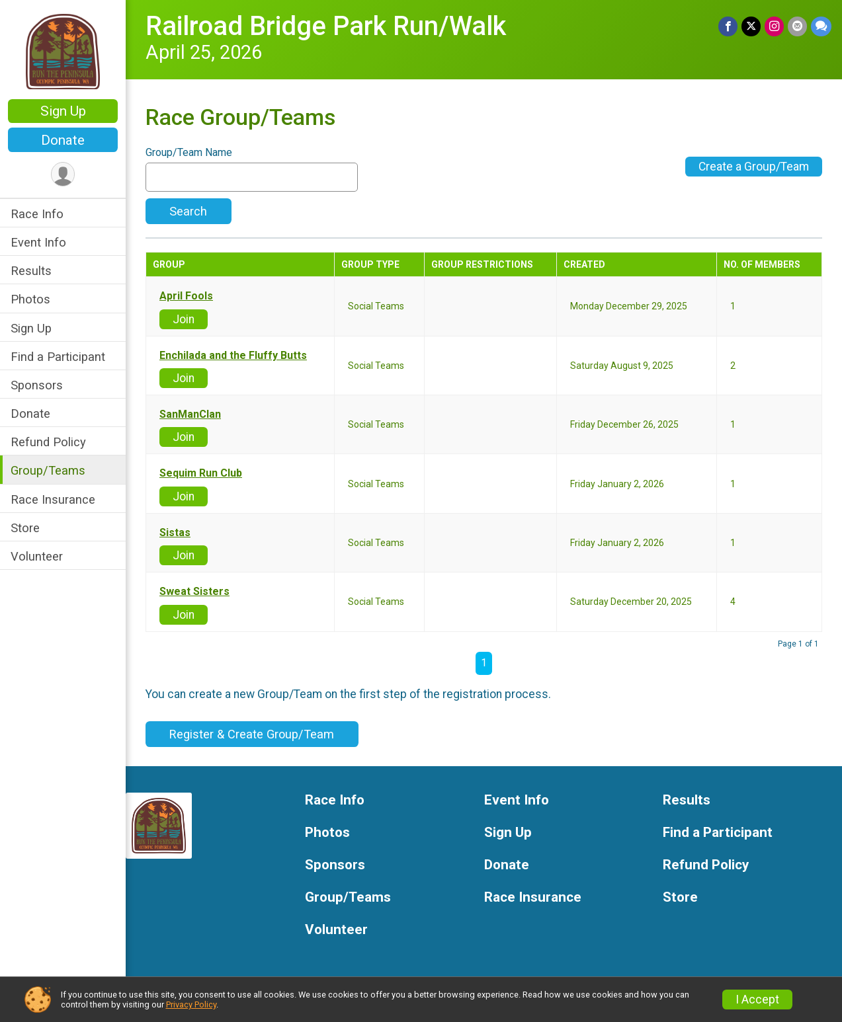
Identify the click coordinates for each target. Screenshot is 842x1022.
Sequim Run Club (200, 473)
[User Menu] (63, 174)
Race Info (37, 214)
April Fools (186, 296)
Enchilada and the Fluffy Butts (233, 356)
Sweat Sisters (194, 592)
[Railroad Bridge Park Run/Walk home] (63, 51)
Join (183, 319)
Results (31, 271)
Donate (63, 140)
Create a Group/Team (753, 166)
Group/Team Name (189, 153)
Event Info (38, 242)
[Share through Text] (821, 26)
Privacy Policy (191, 1004)
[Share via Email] (797, 26)
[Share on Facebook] (727, 26)
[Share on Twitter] (751, 26)
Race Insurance (53, 499)
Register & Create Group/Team (251, 734)
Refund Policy (48, 442)
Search (188, 211)
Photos (30, 299)
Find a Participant (58, 357)
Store (25, 528)
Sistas (174, 533)
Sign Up (63, 111)
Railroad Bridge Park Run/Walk (326, 26)
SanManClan (190, 414)
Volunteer (37, 556)
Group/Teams (48, 470)
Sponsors (37, 385)
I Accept (757, 999)
